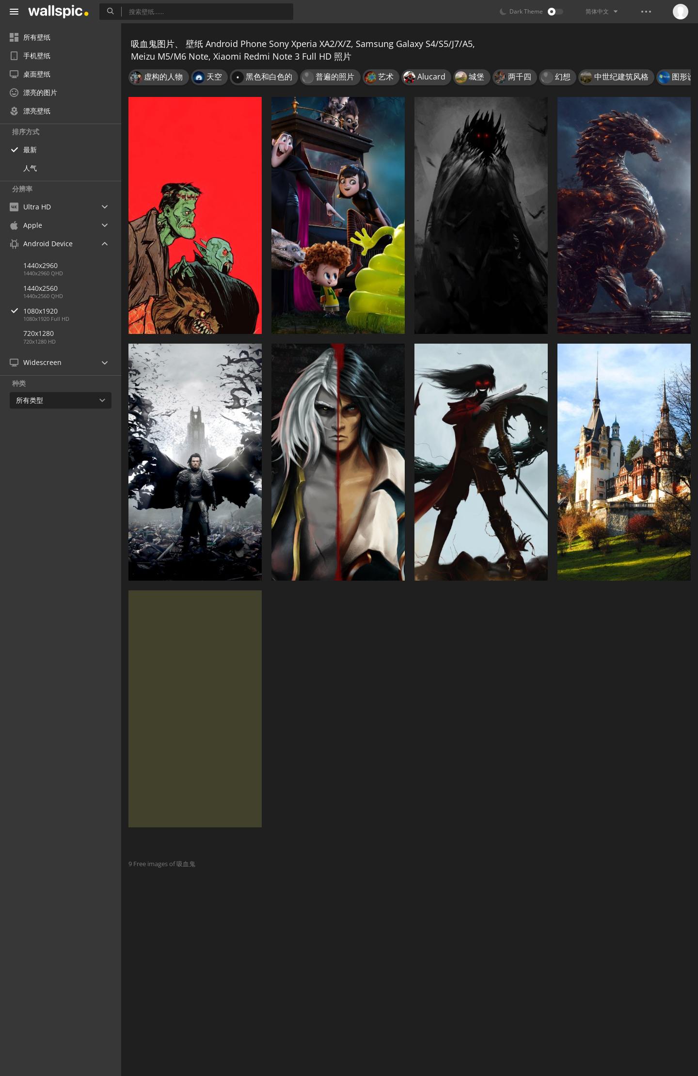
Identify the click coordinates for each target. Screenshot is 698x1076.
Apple (26, 225)
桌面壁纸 (30, 74)
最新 (30, 149)
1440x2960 (40, 265)
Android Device (41, 244)
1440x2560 (40, 288)
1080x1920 (72, 311)
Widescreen (36, 362)
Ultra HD (30, 206)
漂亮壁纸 (30, 110)
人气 (30, 168)
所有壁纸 (30, 37)
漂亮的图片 (33, 92)
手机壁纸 (30, 55)
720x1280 (38, 333)
